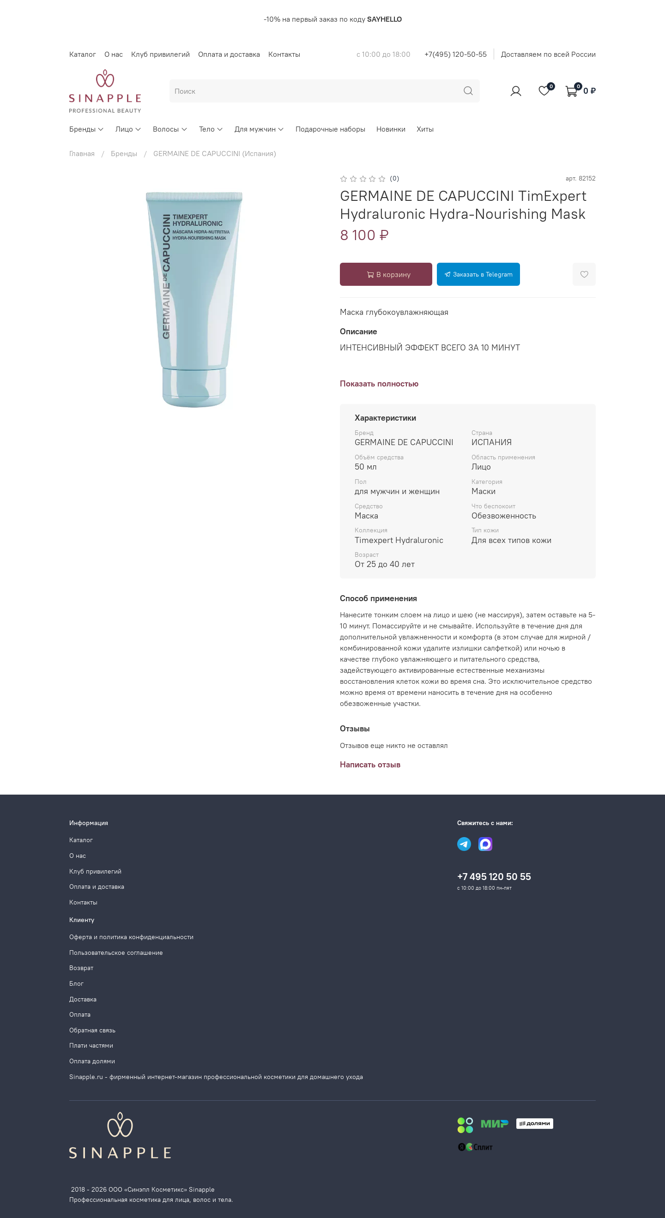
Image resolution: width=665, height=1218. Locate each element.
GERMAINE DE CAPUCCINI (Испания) (214, 153)
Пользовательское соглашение (116, 952)
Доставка (83, 999)
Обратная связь (92, 1030)
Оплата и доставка (229, 54)
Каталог (82, 54)
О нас (113, 54)
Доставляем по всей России (548, 54)
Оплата (80, 1014)
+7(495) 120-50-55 (455, 54)
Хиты (425, 128)
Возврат (81, 968)
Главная (82, 153)
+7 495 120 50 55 (494, 876)
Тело (211, 128)
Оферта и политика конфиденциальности (131, 937)
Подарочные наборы (330, 128)
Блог (76, 983)
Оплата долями (92, 1061)
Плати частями (91, 1045)
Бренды (86, 128)
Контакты (284, 54)
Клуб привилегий (160, 54)
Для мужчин (259, 128)
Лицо (128, 128)
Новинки (390, 128)
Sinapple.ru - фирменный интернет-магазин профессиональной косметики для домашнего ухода (216, 1077)
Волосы (170, 128)
